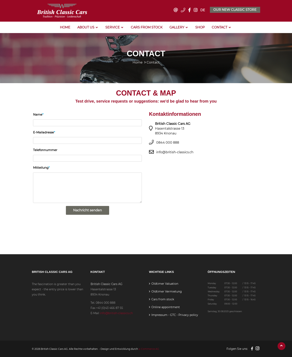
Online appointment (165, 307)
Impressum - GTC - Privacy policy (174, 314)
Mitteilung (40, 167)
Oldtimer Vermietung (166, 291)
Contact (219, 27)
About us (85, 27)
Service (112, 27)
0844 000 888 (167, 142)
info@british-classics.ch (174, 151)
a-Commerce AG (149, 348)
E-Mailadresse (43, 132)
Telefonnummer (45, 149)
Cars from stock (146, 27)
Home (65, 27)
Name (37, 114)
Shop (200, 27)
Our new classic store (235, 9)
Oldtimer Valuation (164, 283)
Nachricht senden (87, 210)
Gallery (176, 27)
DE (202, 10)
